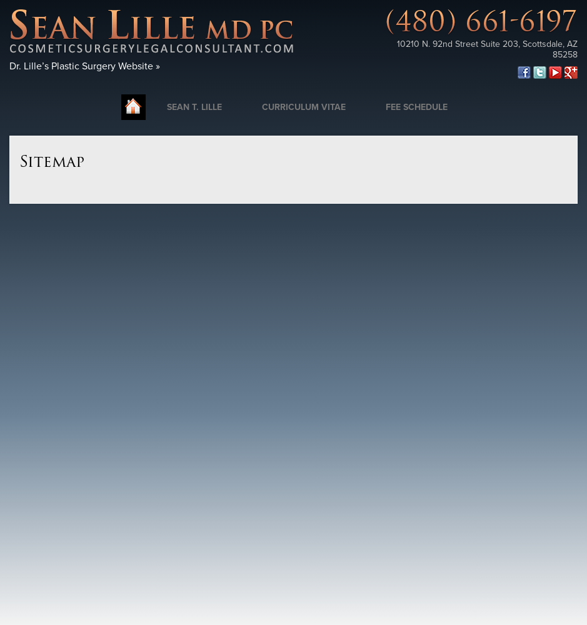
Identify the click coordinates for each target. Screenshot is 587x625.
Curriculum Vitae (304, 107)
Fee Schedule (417, 107)
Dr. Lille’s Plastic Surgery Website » (84, 66)
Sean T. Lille (194, 107)
